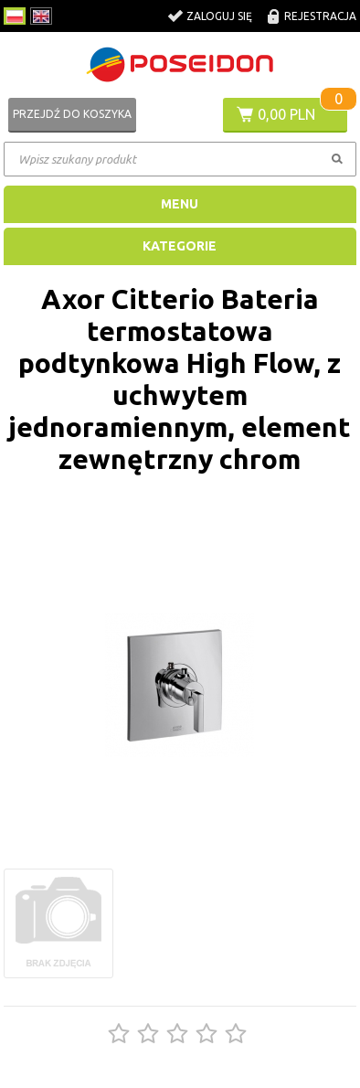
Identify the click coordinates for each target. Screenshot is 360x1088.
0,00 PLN (286, 114)
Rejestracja (320, 16)
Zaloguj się (219, 16)
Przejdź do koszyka (72, 114)
